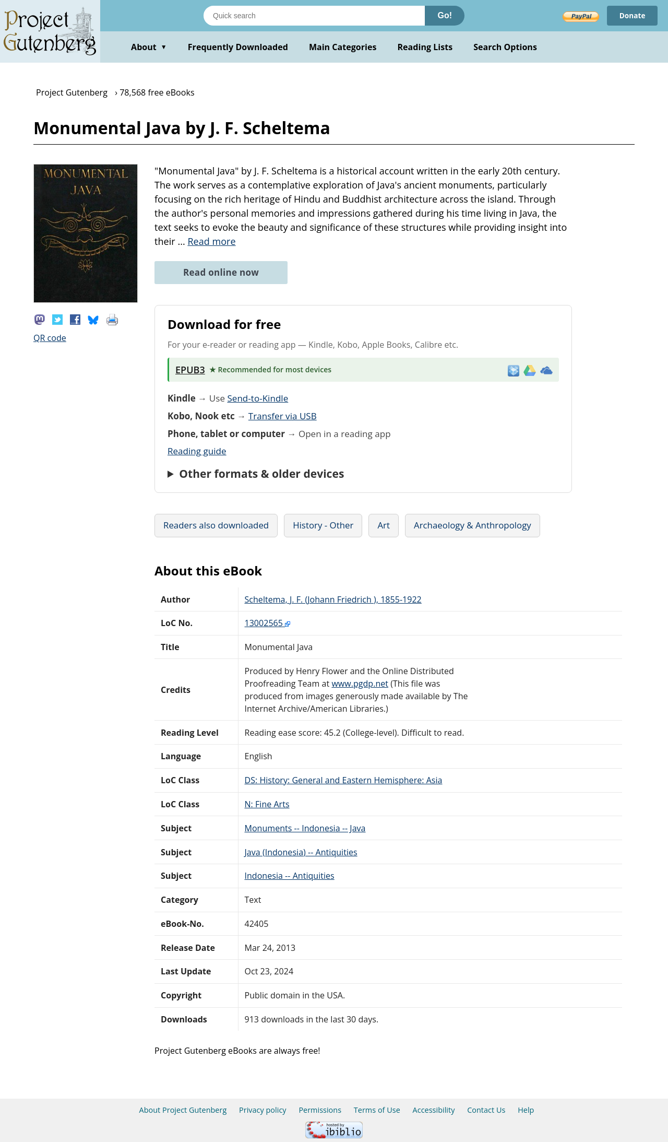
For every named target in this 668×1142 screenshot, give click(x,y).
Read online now (221, 272)
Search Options (505, 47)
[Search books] (314, 16)
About (149, 47)
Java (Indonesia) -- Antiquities (301, 852)
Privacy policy (263, 1110)
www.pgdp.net (359, 683)
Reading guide (197, 451)
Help (526, 1110)
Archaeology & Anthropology (472, 525)
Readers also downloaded (216, 525)
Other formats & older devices (261, 473)
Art (383, 525)
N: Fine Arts (267, 804)
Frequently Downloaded (238, 47)
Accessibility (434, 1110)
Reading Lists (425, 47)
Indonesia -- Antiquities (290, 875)
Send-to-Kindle (257, 398)
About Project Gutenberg (183, 1110)
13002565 (268, 623)
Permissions (320, 1110)
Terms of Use (377, 1110)
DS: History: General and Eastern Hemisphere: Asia (344, 780)
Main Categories (343, 47)
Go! (444, 15)
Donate (631, 15)
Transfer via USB (282, 416)
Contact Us (486, 1110)
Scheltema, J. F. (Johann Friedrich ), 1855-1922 (333, 599)
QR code (49, 338)
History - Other (323, 525)
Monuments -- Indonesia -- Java (305, 828)
